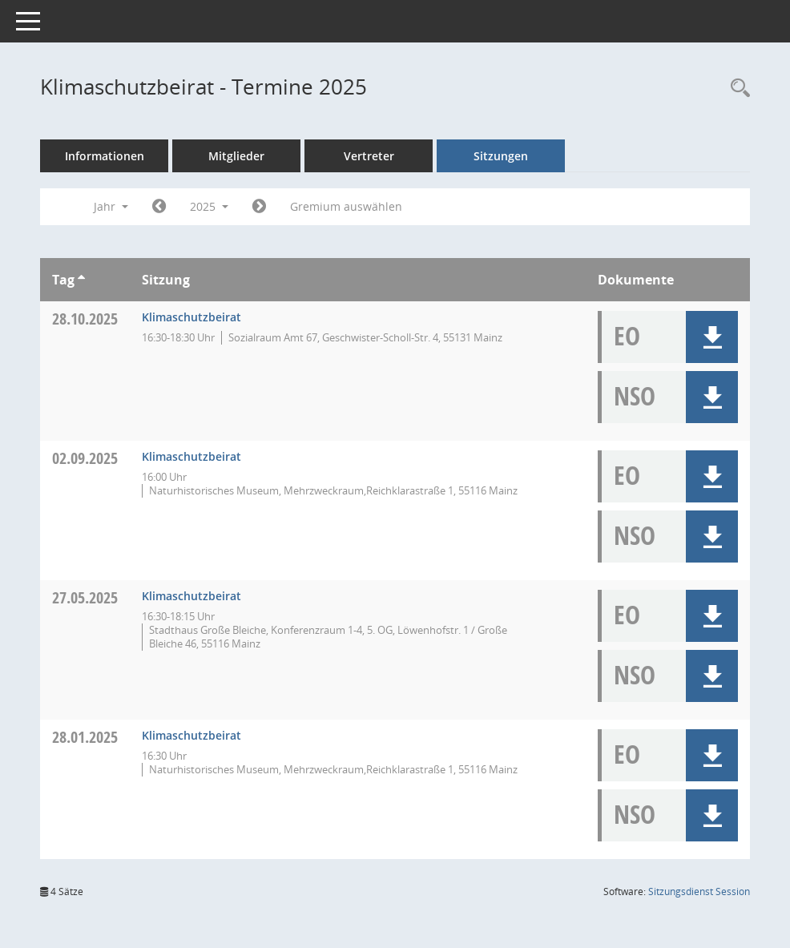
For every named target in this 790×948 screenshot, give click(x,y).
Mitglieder (236, 155)
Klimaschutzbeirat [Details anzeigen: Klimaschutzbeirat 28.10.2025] (191, 317)
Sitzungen (501, 155)
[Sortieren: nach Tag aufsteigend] (81, 279)
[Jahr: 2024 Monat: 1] (159, 206)
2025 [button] (209, 206)
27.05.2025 (85, 597)
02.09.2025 (85, 458)
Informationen (104, 155)
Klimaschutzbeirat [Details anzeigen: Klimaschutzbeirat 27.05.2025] (191, 595)
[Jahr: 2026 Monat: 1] (259, 206)
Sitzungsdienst (699, 891)
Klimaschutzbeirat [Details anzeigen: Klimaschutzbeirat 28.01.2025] (191, 735)
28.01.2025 (85, 737)
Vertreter (369, 155)
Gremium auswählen (346, 206)
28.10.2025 (85, 318)
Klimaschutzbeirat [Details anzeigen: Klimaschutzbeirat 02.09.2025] (191, 456)
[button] (712, 337)
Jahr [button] (111, 206)
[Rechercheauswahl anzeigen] (736, 88)
